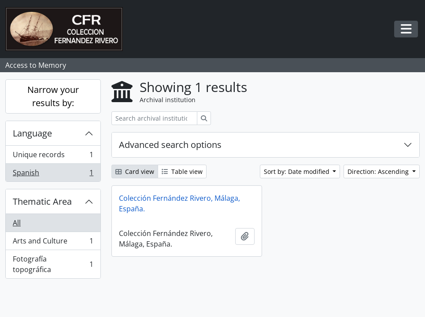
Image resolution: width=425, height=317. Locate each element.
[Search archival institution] (154, 118)
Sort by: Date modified (297, 171)
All (17, 223)
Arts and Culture (52, 243)
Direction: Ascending (378, 171)
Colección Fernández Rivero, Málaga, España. (179, 203)
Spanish (52, 174)
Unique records (52, 156)
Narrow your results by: (53, 96)
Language (32, 133)
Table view (182, 171)
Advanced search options (170, 145)
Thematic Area (42, 201)
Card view (134, 171)
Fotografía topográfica (52, 264)
